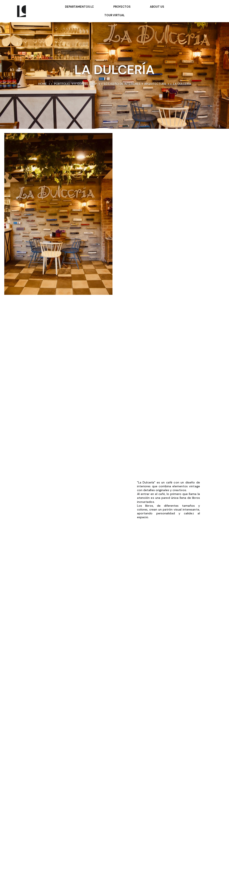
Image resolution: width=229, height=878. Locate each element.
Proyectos (121, 7)
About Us (157, 7)
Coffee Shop (87, 84)
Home (42, 84)
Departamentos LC (79, 7)
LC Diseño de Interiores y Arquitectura (135, 84)
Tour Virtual (114, 15)
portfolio (62, 84)
